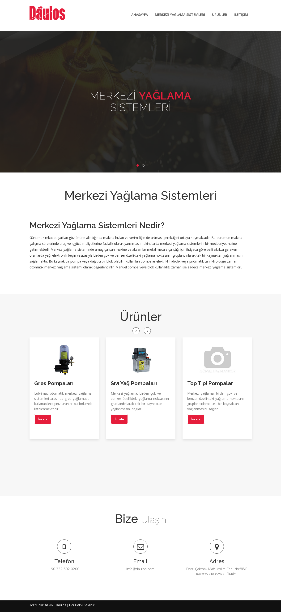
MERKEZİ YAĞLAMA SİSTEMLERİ (180, 14)
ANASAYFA (139, 14)
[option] (64, 391)
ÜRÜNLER (219, 14)
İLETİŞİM (241, 14)
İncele (42, 419)
